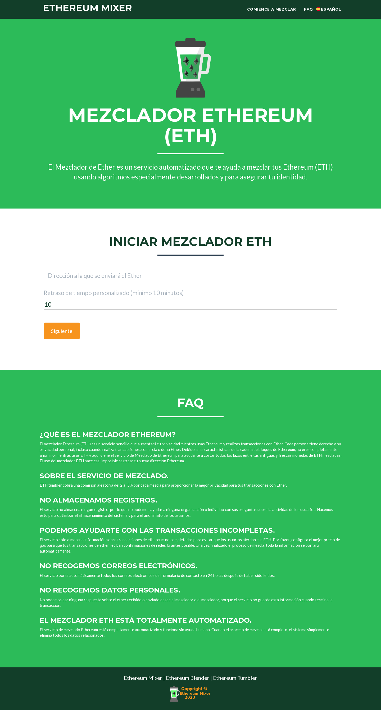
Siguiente (61, 331)
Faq (308, 14)
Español (331, 14)
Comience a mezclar (271, 14)
